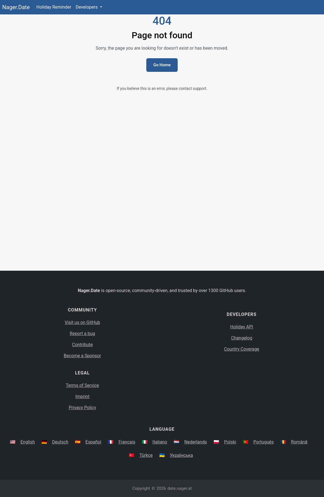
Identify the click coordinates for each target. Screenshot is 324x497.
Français (127, 442)
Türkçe (146, 455)
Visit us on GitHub (82, 322)
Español (93, 442)
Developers (87, 7)
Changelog (241, 338)
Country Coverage (241, 349)
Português (263, 442)
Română (299, 442)
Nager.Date (16, 7)
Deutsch (60, 442)
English (28, 442)
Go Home (162, 64)
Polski (230, 442)
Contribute (82, 344)
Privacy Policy (82, 407)
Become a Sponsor (82, 355)
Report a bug (82, 333)
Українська (181, 455)
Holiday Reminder (53, 7)
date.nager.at (179, 488)
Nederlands (195, 442)
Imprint (82, 396)
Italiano (159, 442)
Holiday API (241, 326)
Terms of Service (82, 385)
